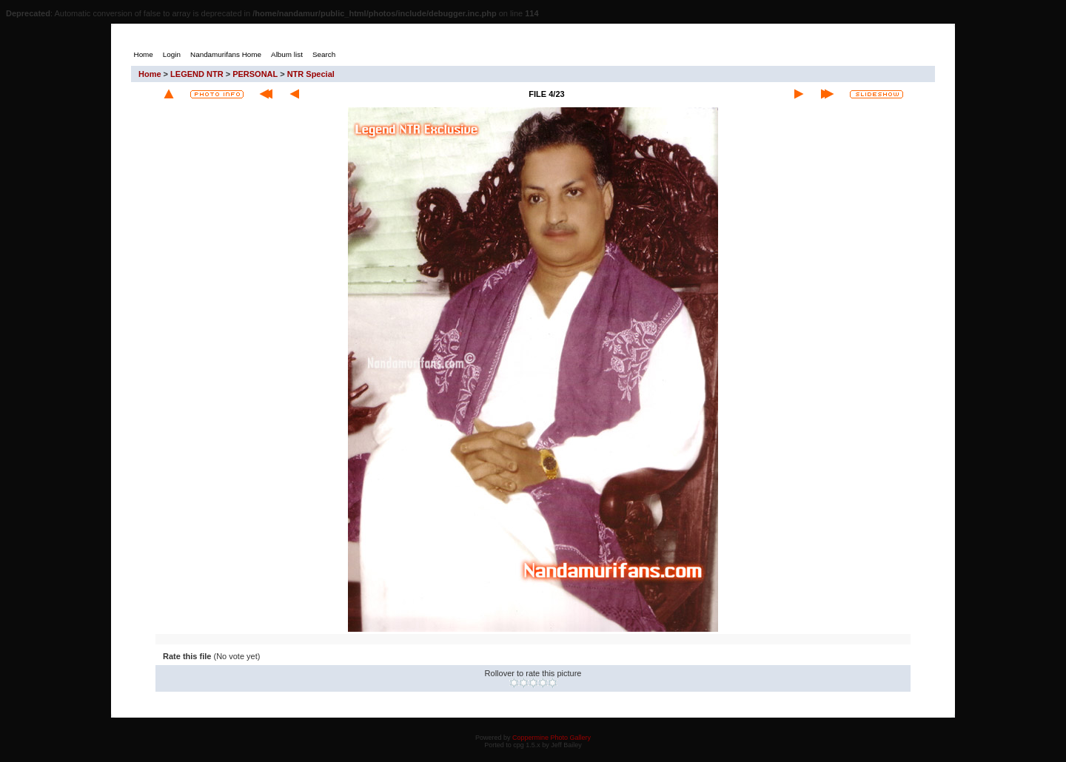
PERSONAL (255, 74)
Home (149, 74)
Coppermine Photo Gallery (551, 737)
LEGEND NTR (197, 74)
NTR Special (311, 74)
